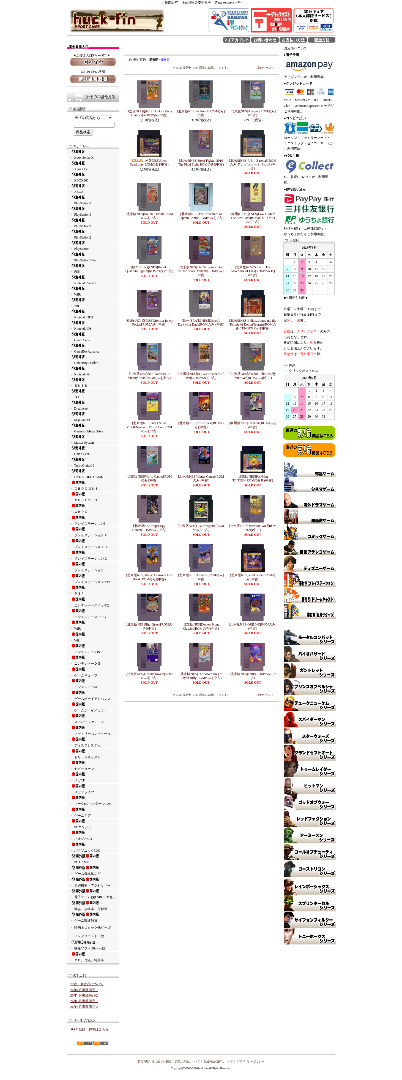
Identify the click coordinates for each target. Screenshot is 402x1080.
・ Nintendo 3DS (93, 314)
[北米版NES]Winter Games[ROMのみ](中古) (201, 478)
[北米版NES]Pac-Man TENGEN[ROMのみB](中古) (253, 478)
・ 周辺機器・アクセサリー (93, 882)
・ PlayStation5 (93, 200)
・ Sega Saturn (93, 417)
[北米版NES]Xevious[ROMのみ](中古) (201, 577)
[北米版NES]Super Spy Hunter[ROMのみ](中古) (149, 528)
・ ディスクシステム (93, 742)
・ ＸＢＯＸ (93, 508)
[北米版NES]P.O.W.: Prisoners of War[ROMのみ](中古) (201, 376)
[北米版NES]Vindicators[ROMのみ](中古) (252, 577)
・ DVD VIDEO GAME (93, 474)
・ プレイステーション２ (93, 555)
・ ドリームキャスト (93, 754)
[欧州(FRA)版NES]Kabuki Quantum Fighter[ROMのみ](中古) (149, 269)
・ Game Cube (93, 337)
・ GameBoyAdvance (93, 348)
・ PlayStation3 (93, 223)
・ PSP (93, 268)
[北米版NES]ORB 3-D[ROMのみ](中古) (252, 626)
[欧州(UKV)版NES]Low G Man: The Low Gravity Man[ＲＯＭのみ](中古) (252, 218)
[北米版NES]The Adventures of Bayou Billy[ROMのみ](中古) (201, 676)
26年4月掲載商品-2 (84, 995)
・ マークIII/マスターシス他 (93, 800)
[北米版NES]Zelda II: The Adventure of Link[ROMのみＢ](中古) (253, 271)
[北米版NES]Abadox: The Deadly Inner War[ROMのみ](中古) (253, 376)
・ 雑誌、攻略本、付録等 (93, 905)
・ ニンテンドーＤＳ (93, 660)
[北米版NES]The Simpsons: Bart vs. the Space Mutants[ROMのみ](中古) (201, 271)
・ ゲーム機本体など (93, 870)
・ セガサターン (93, 765)
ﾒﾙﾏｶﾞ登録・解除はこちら (89, 1029)
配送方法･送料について (218, 1061)
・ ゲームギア (93, 812)
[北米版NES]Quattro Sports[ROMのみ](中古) (201, 528)
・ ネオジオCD (93, 835)
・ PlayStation (93, 245)
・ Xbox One (93, 166)
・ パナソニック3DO (93, 847)
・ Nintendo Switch (93, 280)
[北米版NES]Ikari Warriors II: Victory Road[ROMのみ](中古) (149, 376)
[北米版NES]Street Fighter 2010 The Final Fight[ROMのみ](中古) (201, 162)
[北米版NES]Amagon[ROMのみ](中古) (253, 113)
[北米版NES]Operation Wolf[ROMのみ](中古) (252, 528)
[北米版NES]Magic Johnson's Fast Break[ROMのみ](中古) (149, 577)
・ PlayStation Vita (93, 257)
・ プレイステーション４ (93, 532)
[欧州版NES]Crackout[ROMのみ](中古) (252, 425)
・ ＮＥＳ (93, 394)
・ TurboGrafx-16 (93, 462)
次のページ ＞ (266, 67)
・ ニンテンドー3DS (93, 648)
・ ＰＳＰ (93, 590)
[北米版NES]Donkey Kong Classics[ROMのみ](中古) (200, 626)
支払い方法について (187, 1061)
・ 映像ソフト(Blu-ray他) (93, 945)
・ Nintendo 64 (93, 371)
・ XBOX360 (93, 177)
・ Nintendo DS (93, 325)
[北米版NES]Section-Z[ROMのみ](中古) (201, 113)
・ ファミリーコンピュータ (93, 730)
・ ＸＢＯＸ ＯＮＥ (93, 485)
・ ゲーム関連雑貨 (93, 917)
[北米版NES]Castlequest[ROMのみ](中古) (201, 425)
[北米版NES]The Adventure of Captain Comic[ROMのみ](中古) (201, 216)
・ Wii (93, 302)
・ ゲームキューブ (93, 672)
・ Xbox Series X (93, 154)
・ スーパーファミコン (93, 718)
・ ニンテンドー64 (93, 683)
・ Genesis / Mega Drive (93, 428)
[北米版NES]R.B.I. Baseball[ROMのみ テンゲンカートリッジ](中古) (252, 164)
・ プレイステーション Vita (93, 578)
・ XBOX (93, 188)
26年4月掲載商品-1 (84, 990)
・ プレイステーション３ (93, 543)
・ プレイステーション (93, 567)
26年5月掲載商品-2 (84, 1007)
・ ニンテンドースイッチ (93, 613)
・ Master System (93, 439)
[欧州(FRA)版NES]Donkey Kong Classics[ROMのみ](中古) (149, 113)
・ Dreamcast (93, 405)
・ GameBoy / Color (93, 359)
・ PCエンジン (93, 824)
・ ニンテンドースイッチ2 (93, 602)
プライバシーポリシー (250, 1061)
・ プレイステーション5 (93, 520)
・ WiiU (93, 291)
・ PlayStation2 (93, 234)
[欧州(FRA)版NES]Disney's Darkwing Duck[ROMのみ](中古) (201, 322)
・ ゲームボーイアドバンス (93, 695)
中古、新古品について (86, 984)
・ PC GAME (93, 859)
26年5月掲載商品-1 (84, 1001)
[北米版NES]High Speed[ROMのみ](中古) (149, 626)
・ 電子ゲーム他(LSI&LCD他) (93, 894)
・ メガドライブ (93, 789)
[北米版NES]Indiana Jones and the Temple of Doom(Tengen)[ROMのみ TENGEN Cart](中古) (252, 325)
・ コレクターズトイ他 (87, 936)
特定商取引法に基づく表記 (154, 1061)
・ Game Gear (93, 451)
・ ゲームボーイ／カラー (93, 707)
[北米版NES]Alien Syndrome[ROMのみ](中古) (149, 162)
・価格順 (163, 59)
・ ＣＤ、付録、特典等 (93, 957)
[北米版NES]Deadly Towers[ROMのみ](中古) (149, 676)
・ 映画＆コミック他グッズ (90, 928)
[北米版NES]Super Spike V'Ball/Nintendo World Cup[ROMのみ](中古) (149, 427)
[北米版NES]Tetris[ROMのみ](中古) (252, 676)
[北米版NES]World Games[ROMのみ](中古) (149, 478)
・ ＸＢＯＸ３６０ (93, 497)
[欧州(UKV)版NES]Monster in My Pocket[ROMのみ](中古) (149, 322)
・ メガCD (93, 777)
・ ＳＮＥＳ (93, 382)
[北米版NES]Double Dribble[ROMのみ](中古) (149, 216)
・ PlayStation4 (93, 211)
